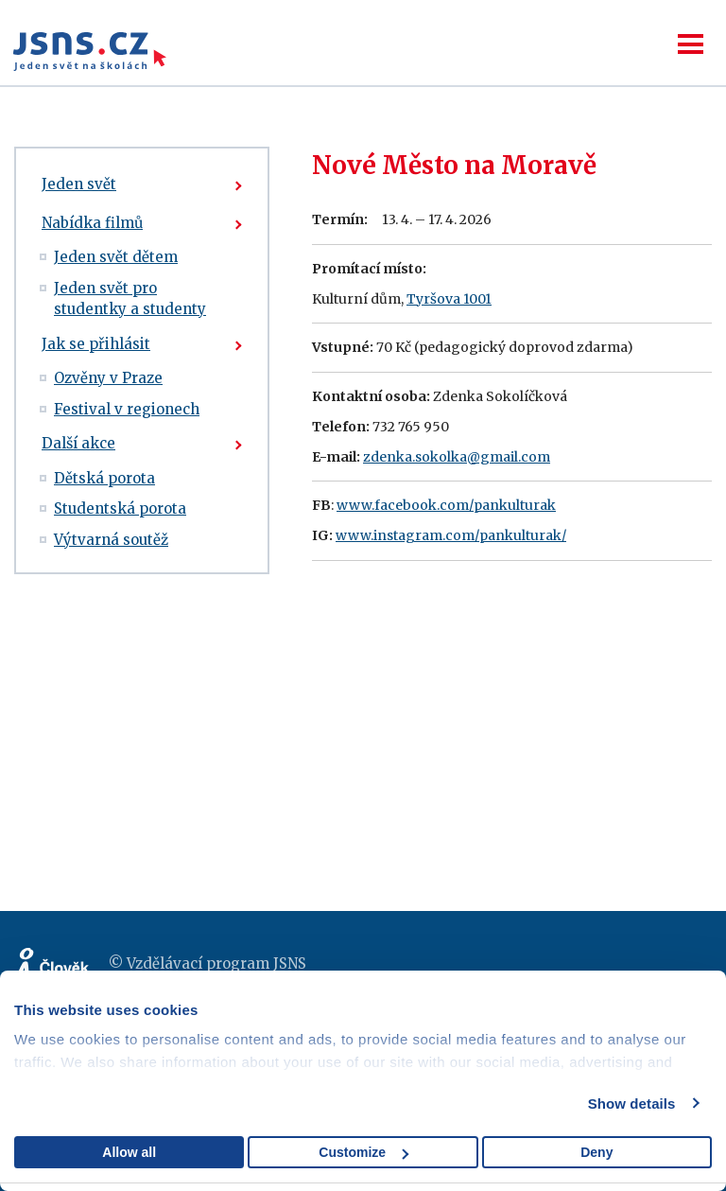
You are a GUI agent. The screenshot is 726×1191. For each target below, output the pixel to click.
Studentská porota (120, 508)
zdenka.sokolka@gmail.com (456, 456)
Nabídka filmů (92, 223)
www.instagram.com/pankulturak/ (451, 535)
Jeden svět (79, 184)
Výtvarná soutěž (111, 540)
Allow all (129, 1152)
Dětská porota (104, 478)
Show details (632, 1103)
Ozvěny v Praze (108, 378)
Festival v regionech (126, 409)
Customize (363, 1152)
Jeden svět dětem (116, 257)
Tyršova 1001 (449, 298)
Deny (596, 1152)
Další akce (78, 443)
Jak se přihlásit (96, 344)
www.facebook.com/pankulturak (446, 505)
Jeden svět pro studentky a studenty (130, 299)
